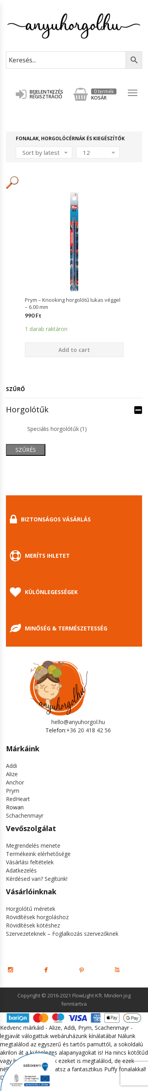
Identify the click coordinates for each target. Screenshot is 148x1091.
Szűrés (25, 449)
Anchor (15, 782)
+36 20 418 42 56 (88, 730)
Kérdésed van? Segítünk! (36, 878)
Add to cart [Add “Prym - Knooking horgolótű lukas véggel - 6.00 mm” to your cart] (74, 350)
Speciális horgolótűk (57, 429)
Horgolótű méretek (30, 908)
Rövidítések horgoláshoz (37, 917)
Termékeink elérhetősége (38, 854)
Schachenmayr (24, 815)
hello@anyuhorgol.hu (78, 722)
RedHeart (18, 799)
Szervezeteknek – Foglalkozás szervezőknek (62, 933)
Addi (11, 765)
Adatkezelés (21, 870)
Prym (12, 790)
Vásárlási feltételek (30, 862)
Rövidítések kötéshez (33, 925)
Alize (12, 774)
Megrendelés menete (33, 845)
